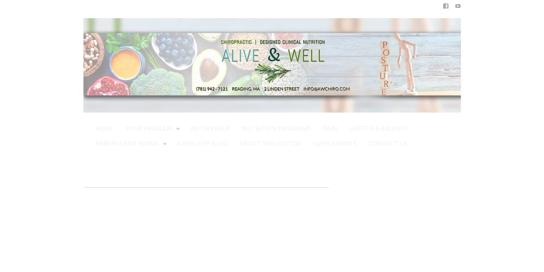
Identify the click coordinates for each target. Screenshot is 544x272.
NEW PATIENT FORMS (130, 143)
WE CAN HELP (210, 128)
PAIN (330, 128)
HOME (105, 128)
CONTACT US (388, 143)
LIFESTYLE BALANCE (379, 128)
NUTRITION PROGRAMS (276, 128)
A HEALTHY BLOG (202, 143)
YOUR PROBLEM (152, 128)
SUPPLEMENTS (335, 143)
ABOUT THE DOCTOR (270, 143)
